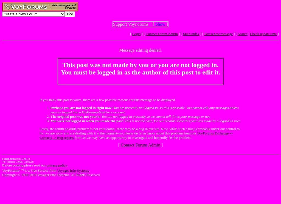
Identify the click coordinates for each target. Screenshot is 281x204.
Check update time (263, 34)
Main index (191, 34)
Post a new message (218, 34)
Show (160, 24)
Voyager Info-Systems (73, 170)
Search (242, 34)
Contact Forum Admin (162, 34)
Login (136, 34)
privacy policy (57, 165)
